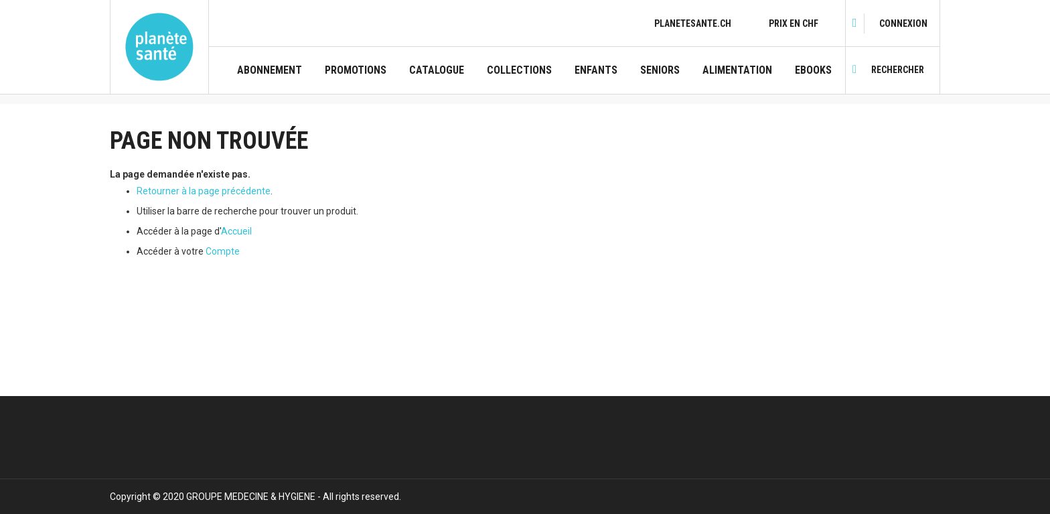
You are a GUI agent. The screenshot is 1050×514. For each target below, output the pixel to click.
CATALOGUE (436, 70)
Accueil (236, 231)
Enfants (596, 70)
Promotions (355, 70)
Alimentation (737, 70)
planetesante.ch (692, 23)
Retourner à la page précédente (204, 191)
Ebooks (813, 70)
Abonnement (269, 70)
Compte (223, 251)
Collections (519, 70)
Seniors (660, 70)
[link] (903, 23)
